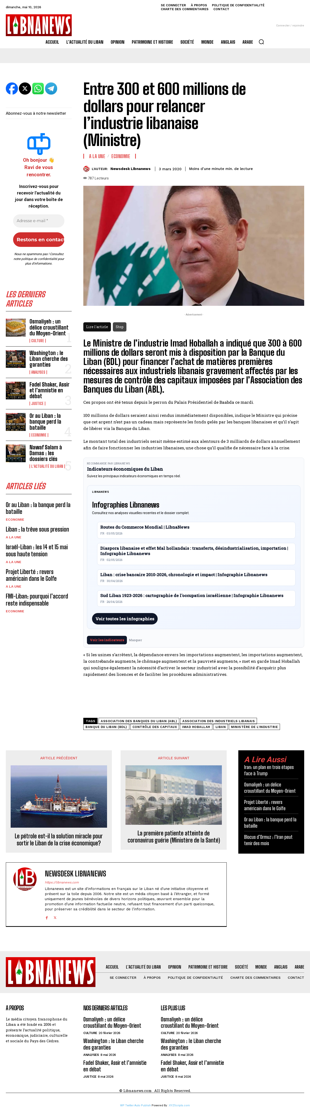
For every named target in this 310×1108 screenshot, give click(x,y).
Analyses (38, 372)
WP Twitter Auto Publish (135, 1105)
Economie (38, 435)
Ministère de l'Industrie (254, 727)
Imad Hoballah (196, 727)
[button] (261, 42)
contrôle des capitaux (154, 727)
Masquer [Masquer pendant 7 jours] (135, 640)
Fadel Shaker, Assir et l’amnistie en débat (50, 390)
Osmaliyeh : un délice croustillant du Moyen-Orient (49, 327)
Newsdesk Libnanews (130, 169)
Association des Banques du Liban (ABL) (139, 721)
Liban (221, 727)
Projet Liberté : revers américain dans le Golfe (31, 575)
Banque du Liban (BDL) (106, 727)
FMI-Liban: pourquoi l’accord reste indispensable (37, 600)
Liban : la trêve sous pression (37, 529)
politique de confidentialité (39, 259)
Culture (37, 341)
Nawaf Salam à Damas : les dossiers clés (46, 453)
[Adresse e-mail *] (38, 220)
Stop (120, 326)
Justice (37, 403)
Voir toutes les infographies (124, 619)
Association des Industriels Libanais (218, 721)
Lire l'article (97, 326)
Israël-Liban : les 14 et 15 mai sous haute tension (37, 550)
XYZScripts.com (179, 1105)
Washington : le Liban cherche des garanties (49, 359)
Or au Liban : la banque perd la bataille (45, 421)
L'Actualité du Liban (47, 466)
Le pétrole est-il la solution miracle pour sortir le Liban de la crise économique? (59, 840)
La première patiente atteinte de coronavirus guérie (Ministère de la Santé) (174, 837)
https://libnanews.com (62, 882)
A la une (13, 537)
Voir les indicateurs (107, 640)
